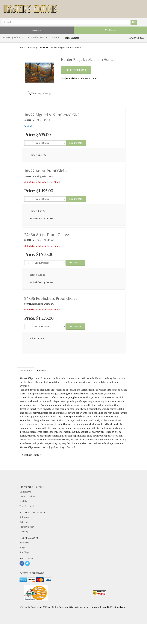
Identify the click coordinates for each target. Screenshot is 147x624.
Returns (24, 522)
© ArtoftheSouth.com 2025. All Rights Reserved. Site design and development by (61, 607)
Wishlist (24, 501)
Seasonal (44, 47)
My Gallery (32, 47)
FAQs (55, 37)
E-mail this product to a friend (81, 78)
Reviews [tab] (41, 370)
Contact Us (25, 491)
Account (36, 30)
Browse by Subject (13, 37)
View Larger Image (41, 93)
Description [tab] (26, 370)
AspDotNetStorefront (114, 607)
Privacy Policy (27, 526)
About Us (24, 542)
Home (23, 47)
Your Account (27, 506)
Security (24, 531)
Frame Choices (72, 38)
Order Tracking (28, 496)
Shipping (24, 517)
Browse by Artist (37, 37)
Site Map (24, 552)
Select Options (76, 70)
